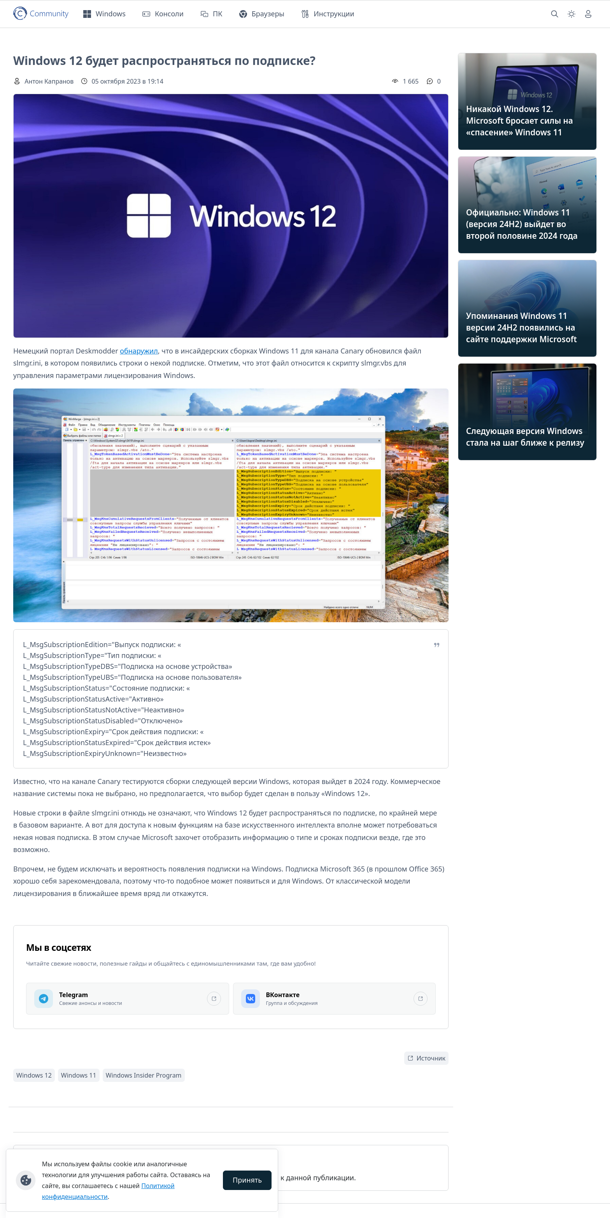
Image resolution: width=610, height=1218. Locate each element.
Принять (247, 1180)
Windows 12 (34, 1075)
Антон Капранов (49, 81)
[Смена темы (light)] (571, 14)
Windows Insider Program (144, 1075)
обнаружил (139, 350)
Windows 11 (78, 1075)
